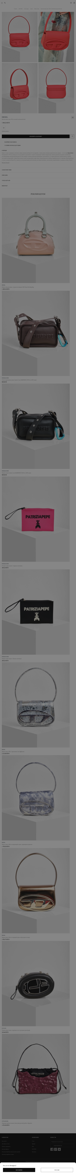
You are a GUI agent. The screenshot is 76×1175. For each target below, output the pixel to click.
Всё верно (19, 1170)
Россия (57, 1170)
